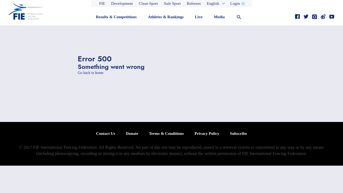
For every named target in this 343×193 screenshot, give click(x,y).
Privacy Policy (207, 133)
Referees (194, 3)
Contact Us (105, 133)
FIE (102, 3)
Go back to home (90, 73)
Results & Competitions (116, 17)
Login (235, 3)
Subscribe (238, 133)
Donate (132, 133)
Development (122, 3)
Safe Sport (172, 3)
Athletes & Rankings (166, 17)
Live (198, 17)
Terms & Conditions (166, 133)
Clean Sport (148, 3)
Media (219, 17)
